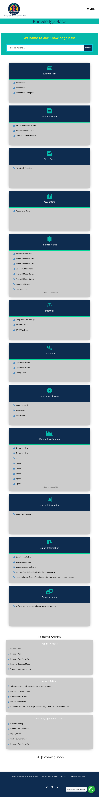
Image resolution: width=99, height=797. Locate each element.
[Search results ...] (45, 48)
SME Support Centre (57, 776)
